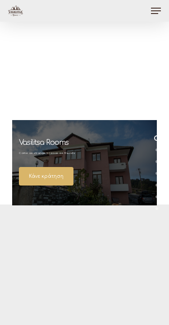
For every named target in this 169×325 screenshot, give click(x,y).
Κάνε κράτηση (46, 176)
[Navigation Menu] (156, 10)
